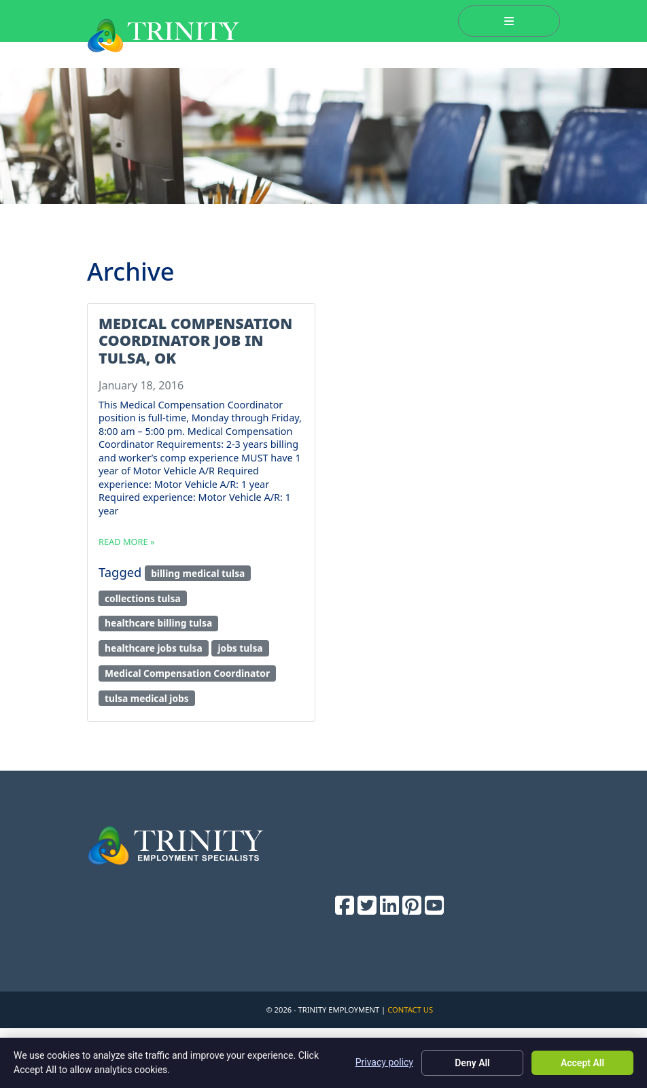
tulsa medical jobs (147, 698)
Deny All (472, 1062)
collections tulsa (143, 598)
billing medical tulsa (198, 573)
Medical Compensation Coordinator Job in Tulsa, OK (195, 340)
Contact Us (410, 1009)
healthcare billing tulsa (158, 622)
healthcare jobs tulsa (154, 648)
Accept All (582, 1062)
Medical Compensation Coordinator (187, 673)
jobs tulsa (239, 648)
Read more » (126, 542)
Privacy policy (384, 1062)
